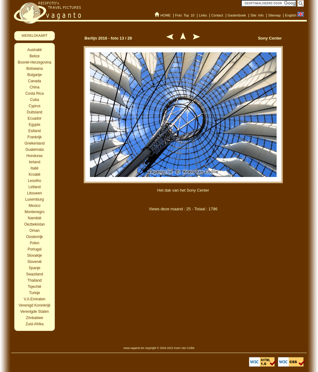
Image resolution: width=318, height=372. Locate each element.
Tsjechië (34, 286)
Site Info (257, 15)
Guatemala (35, 149)
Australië (34, 50)
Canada (34, 81)
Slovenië (34, 262)
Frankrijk (34, 137)
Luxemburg (34, 199)
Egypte (34, 124)
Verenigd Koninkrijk (35, 305)
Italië (34, 168)
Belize (35, 56)
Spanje (34, 268)
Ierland (34, 162)
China (34, 87)
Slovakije (34, 255)
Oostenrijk (34, 237)
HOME (165, 15)
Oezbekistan (34, 224)
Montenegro (34, 212)
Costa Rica (35, 93)
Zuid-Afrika (35, 324)
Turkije (34, 293)
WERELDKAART (34, 35)
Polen (35, 243)
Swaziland (34, 274)
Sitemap (274, 15)
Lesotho (34, 181)
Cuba (34, 100)
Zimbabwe (34, 318)
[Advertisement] (183, 248)
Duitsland (34, 112)
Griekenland (35, 143)
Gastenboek (236, 15)
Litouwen (34, 193)
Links (203, 15)
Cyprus (34, 106)
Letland (34, 187)
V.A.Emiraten (34, 299)
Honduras (34, 156)
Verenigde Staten (34, 311)
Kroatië (34, 174)
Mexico (34, 205)
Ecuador (35, 118)
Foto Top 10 (184, 15)
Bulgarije (34, 75)
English (290, 15)
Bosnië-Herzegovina (34, 62)
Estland (34, 131)
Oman (35, 230)
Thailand (34, 280)
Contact (217, 15)
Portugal (35, 249)
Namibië (34, 218)
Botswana (34, 68)
